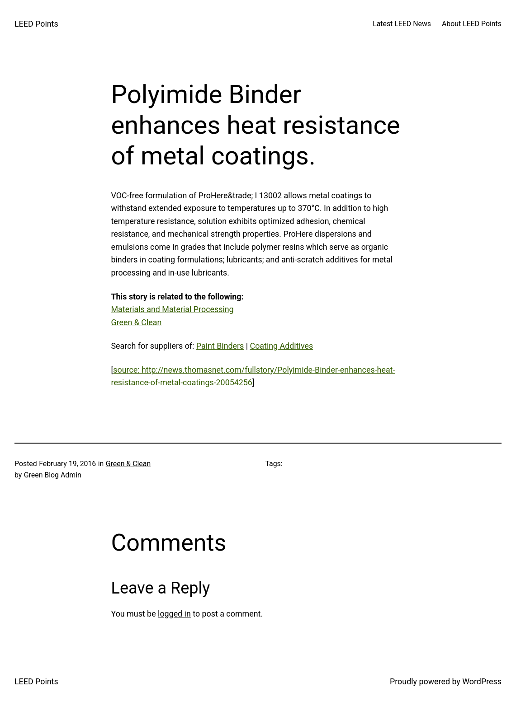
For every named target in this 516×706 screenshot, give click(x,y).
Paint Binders (220, 346)
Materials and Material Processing (172, 309)
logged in (174, 613)
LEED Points (36, 23)
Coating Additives (281, 346)
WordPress (482, 681)
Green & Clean (136, 322)
